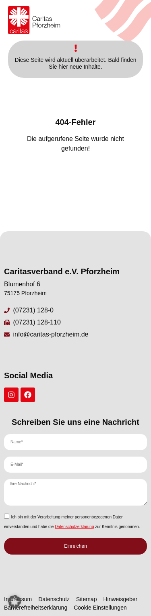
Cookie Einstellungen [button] (100, 607)
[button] (14, 601)
